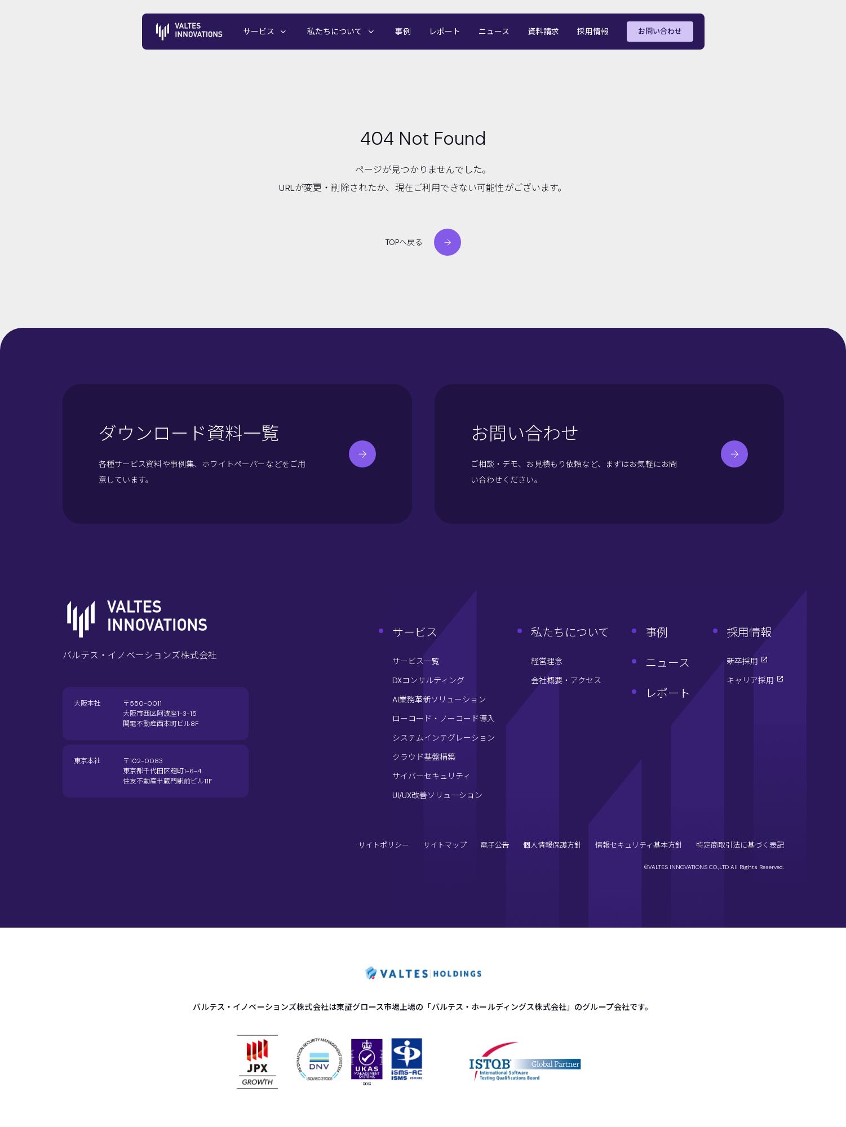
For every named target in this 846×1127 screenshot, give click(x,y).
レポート (444, 31)
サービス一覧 (416, 661)
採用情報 (593, 31)
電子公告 (495, 845)
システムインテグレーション (443, 738)
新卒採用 (747, 661)
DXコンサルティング (428, 680)
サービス (266, 31)
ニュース (494, 31)
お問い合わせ (660, 31)
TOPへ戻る (423, 242)
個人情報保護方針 (552, 845)
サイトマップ (445, 845)
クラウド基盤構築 (423, 757)
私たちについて (342, 31)
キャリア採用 (755, 680)
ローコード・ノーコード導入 (443, 719)
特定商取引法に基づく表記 (740, 845)
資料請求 (543, 31)
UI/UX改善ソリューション (437, 795)
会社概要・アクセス (566, 680)
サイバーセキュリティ (431, 776)
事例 (403, 31)
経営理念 (546, 661)
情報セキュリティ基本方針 (639, 845)
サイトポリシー (383, 845)
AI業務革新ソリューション (439, 699)
